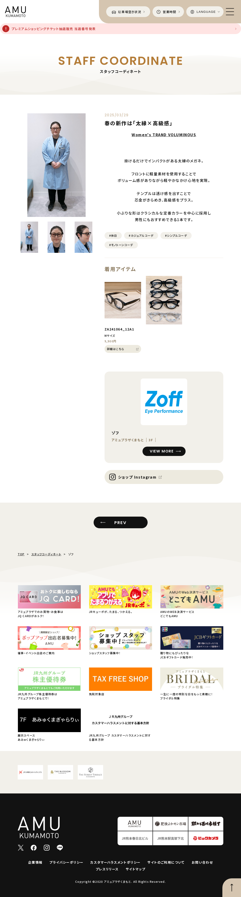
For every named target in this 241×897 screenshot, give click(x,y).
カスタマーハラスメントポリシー (115, 862)
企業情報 (35, 862)
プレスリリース (107, 869)
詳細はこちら (115, 349)
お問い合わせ (202, 862)
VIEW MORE (161, 451)
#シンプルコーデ (176, 235)
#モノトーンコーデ (121, 245)
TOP (21, 554)
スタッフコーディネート (46, 554)
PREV (120, 522)
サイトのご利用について (165, 862)
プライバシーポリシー (66, 862)
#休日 (113, 235)
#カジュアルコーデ (141, 235)
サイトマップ (135, 869)
